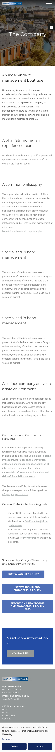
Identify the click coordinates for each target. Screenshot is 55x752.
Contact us (20, 653)
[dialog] (27, 738)
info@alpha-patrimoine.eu (15, 495)
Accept (39, 746)
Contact (6, 718)
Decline (14, 746)
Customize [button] (7, 739)
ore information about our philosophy (23, 232)
